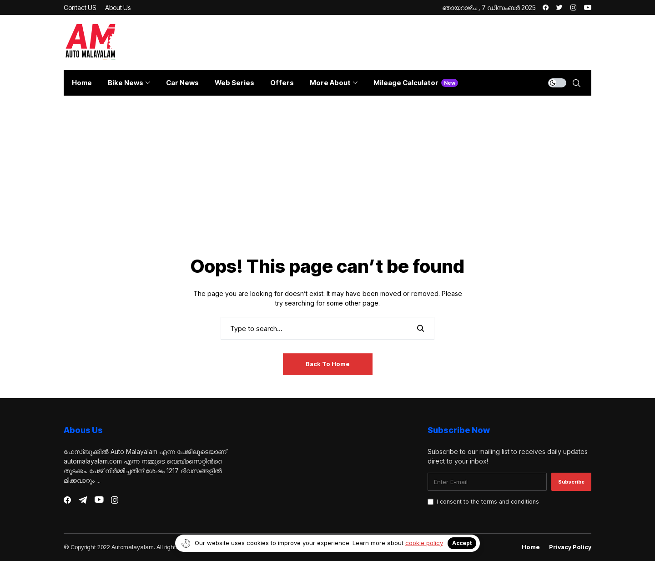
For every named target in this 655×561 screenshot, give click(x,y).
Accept (462, 543)
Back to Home (328, 363)
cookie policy (424, 542)
